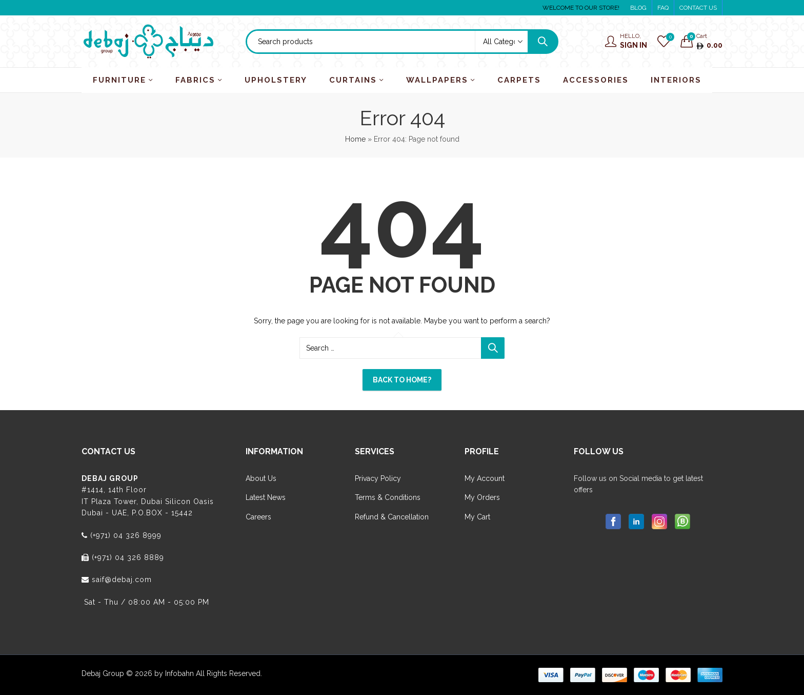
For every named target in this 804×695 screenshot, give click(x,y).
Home (355, 139)
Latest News (266, 497)
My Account (485, 478)
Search (542, 41)
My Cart (477, 517)
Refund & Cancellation (392, 517)
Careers (258, 517)
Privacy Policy (378, 478)
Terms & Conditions (387, 497)
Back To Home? (402, 380)
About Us (261, 478)
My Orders (482, 497)
